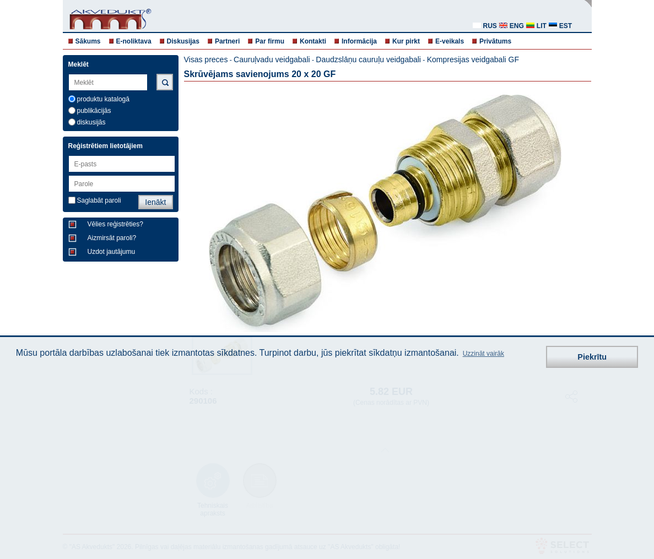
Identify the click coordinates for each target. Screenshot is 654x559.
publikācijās (94, 111)
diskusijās (91, 122)
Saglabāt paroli (99, 200)
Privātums (495, 41)
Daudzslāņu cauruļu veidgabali (368, 59)
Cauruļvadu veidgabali (272, 59)
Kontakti (313, 41)
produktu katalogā (103, 99)
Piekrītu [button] (592, 356)
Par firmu (269, 41)
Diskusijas (183, 41)
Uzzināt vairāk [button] (483, 353)
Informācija (359, 41)
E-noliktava (134, 41)
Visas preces (206, 59)
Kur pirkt (406, 41)
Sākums (88, 41)
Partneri (227, 41)
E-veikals (449, 41)
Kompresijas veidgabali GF (473, 59)
